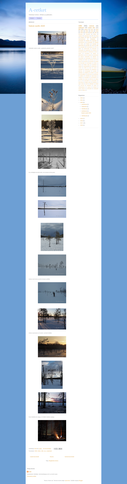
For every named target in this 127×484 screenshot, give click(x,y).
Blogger (81, 480)
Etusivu (32, 18)
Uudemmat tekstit (34, 456)
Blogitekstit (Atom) (53, 460)
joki (79, 29)
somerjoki (82, 47)
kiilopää (96, 42)
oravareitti (80, 69)
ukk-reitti (82, 85)
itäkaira (94, 53)
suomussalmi (94, 80)
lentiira (95, 63)
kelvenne (95, 58)
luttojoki (88, 43)
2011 (96, 47)
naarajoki (94, 43)
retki (42, 451)
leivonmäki (82, 63)
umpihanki (49, 451)
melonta (91, 26)
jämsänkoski (95, 55)
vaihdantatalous (81, 87)
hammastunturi (81, 39)
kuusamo (88, 34)
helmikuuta (84, 115)
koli (96, 59)
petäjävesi (87, 72)
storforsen (91, 79)
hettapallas (92, 39)
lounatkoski (94, 64)
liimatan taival (87, 64)
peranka (94, 71)
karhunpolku (88, 58)
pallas (88, 37)
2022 (81, 98)
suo (45, 451)
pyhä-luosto (89, 74)
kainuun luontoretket (85, 56)
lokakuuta (84, 106)
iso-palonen (87, 53)
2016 (81, 32)
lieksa (94, 34)
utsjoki (95, 85)
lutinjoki (80, 66)
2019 (97, 29)
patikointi (81, 27)
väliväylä (95, 87)
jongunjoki (94, 40)
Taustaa (39, 18)
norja (90, 67)
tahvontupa (80, 82)
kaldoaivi (94, 56)
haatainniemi (88, 50)
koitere (86, 59)
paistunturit (87, 69)
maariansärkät (86, 66)
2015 (92, 31)
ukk (95, 32)
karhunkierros (81, 42)
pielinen (92, 72)
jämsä (90, 55)
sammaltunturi (94, 77)
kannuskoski (81, 58)
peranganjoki (87, 71)
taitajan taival (88, 82)
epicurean (67, 480)
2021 (92, 35)
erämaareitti (80, 50)
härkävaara (91, 51)
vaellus (86, 29)
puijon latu (91, 27)
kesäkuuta (84, 111)
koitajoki (82, 37)
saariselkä (94, 37)
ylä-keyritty (89, 88)
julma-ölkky (80, 55)
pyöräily (87, 45)
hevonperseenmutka (82, 51)
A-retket (37, 10)
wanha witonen (81, 88)
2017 (92, 29)
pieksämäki (81, 45)
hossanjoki (80, 40)
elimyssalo (94, 48)
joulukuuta (84, 104)
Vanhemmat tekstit (69, 456)
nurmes (95, 67)
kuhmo (82, 43)
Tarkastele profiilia (31, 476)
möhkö (85, 67)
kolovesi (80, 61)
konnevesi (86, 61)
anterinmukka (86, 48)
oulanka (80, 35)
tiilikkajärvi (92, 83)
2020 (36, 451)
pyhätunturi (96, 74)
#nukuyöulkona (90, 47)
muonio (79, 67)
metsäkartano (94, 66)
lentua (79, 64)
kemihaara (80, 59)
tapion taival (81, 83)
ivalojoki (88, 40)
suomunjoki (86, 80)
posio (97, 72)
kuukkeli (96, 61)
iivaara (79, 53)
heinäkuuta (85, 108)
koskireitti (91, 61)
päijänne (82, 75)
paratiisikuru (94, 69)
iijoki (96, 51)
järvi (91, 32)
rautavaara (86, 35)
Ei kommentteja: (47, 448)
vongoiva (89, 87)
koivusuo (91, 59)
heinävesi (95, 50)
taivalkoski (95, 82)
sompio (86, 79)
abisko (79, 48)
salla (97, 45)
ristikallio (80, 77)
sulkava (96, 79)
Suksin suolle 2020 (37, 26)
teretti (86, 83)
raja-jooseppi (94, 75)
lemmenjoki (89, 63)
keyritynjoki (89, 42)
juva (86, 55)
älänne (84, 90)
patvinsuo (80, 71)
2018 (97, 31)
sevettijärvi (80, 79)
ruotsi (93, 45)
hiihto (39, 451)
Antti (30, 471)
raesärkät (87, 75)
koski (86, 32)
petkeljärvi (80, 72)
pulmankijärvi (82, 74)
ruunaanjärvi (86, 77)
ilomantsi (80, 34)
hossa (97, 35)
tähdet (97, 83)
